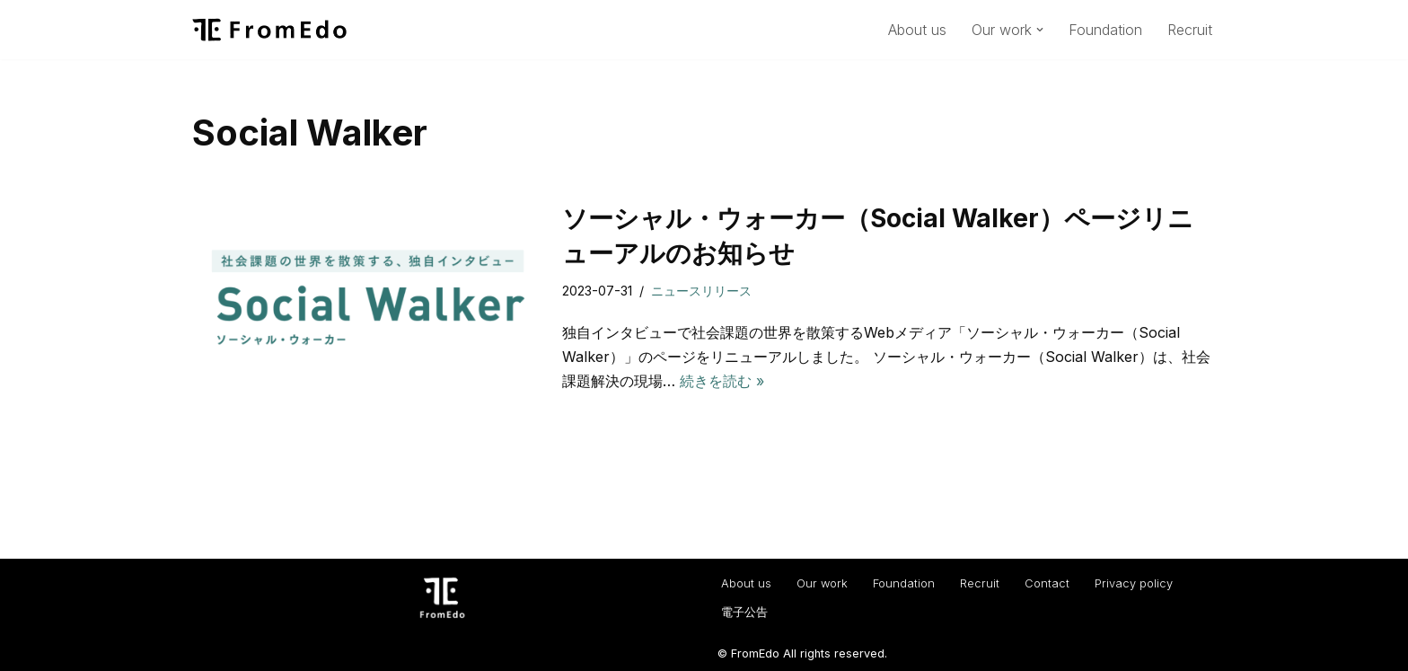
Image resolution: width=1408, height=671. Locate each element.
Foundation (1105, 30)
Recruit (1189, 30)
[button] (1039, 29)
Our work (822, 583)
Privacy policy (1134, 583)
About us (917, 30)
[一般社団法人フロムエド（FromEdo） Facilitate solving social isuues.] (269, 29)
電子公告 (744, 612)
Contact (1047, 583)
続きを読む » (722, 381)
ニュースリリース (701, 290)
